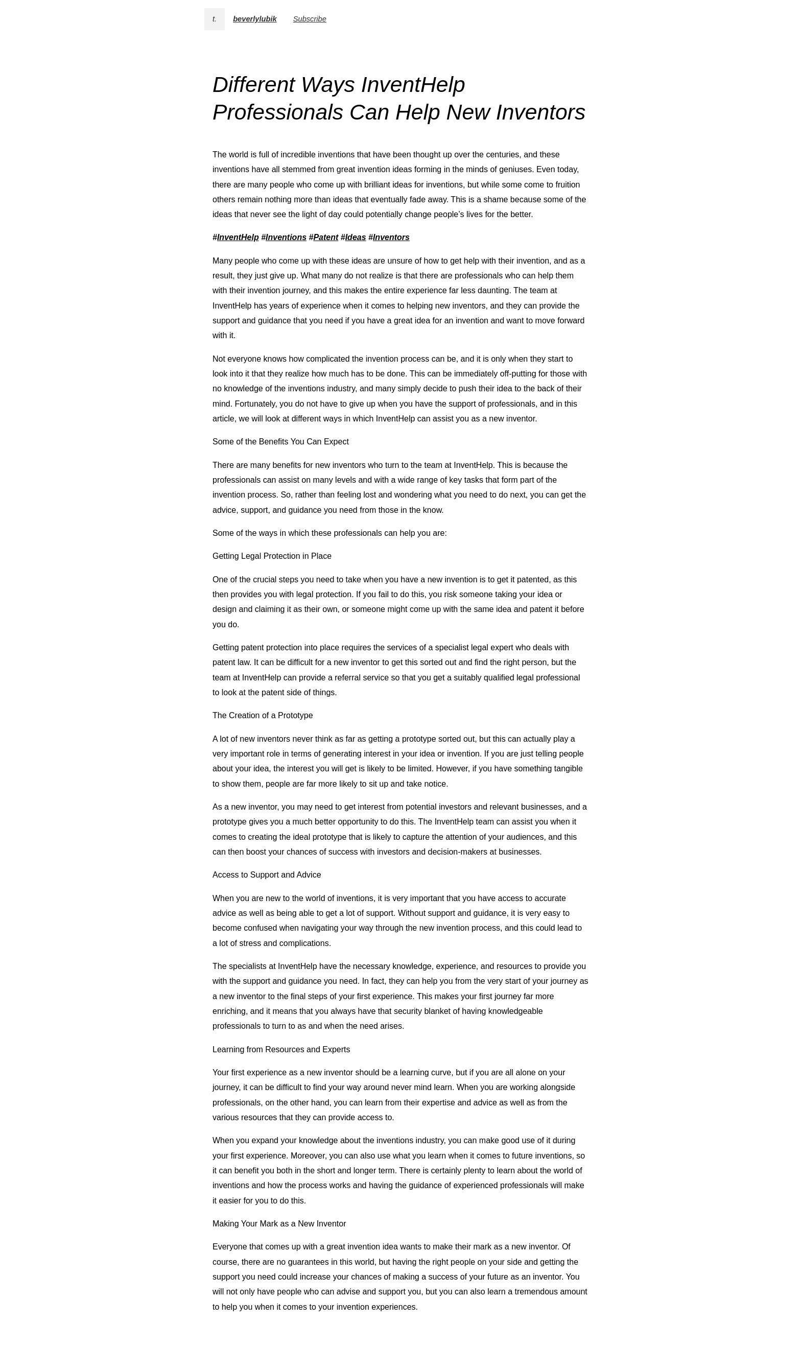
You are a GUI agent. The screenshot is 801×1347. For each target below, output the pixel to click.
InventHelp (238, 237)
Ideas (355, 237)
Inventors (391, 237)
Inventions (286, 237)
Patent (325, 237)
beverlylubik (255, 19)
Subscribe (309, 19)
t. (215, 19)
